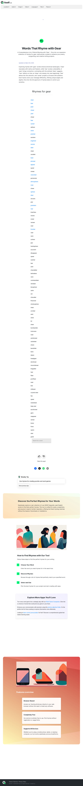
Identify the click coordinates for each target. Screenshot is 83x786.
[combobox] (41, 440)
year (32, 113)
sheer (32, 110)
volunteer (34, 175)
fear (32, 120)
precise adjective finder (54, 607)
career (33, 124)
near (32, 185)
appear (33, 164)
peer (32, 107)
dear (32, 195)
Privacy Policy (22, 781)
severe (33, 144)
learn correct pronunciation (30, 612)
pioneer (33, 161)
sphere (33, 192)
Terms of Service (13, 781)
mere (32, 130)
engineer (33, 141)
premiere (33, 205)
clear (32, 100)
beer (32, 158)
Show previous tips (24, 485)
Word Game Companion (53, 601)
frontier (33, 229)
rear (32, 209)
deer (32, 147)
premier (33, 134)
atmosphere (34, 181)
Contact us (32, 783)
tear (32, 103)
